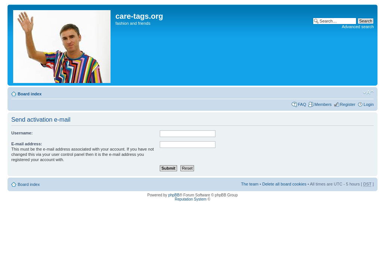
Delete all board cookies (284, 184)
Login (369, 104)
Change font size (368, 92)
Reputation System (191, 199)
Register (347, 104)
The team (249, 184)
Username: (22, 133)
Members (323, 104)
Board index (30, 94)
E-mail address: (26, 144)
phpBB (173, 195)
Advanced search (358, 26)
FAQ (302, 104)
